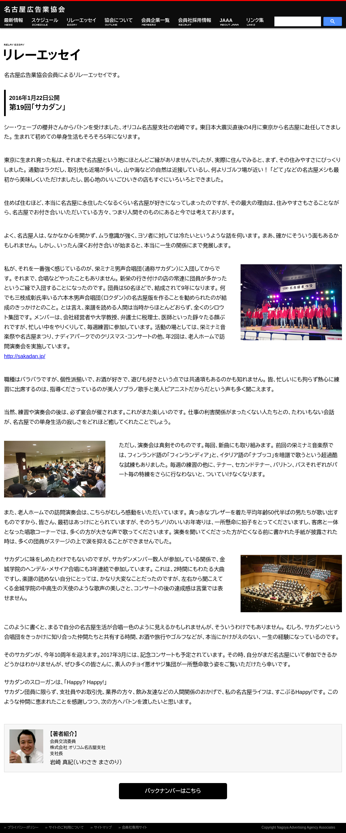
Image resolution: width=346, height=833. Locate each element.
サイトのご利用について (66, 827)
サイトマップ (103, 827)
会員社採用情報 (194, 20)
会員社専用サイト (134, 827)
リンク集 (255, 20)
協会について (118, 20)
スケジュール (44, 20)
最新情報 (13, 20)
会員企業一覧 (155, 20)
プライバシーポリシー (23, 827)
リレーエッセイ (81, 20)
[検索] (297, 22)
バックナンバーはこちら (173, 791)
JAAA (226, 20)
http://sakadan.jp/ (24, 356)
